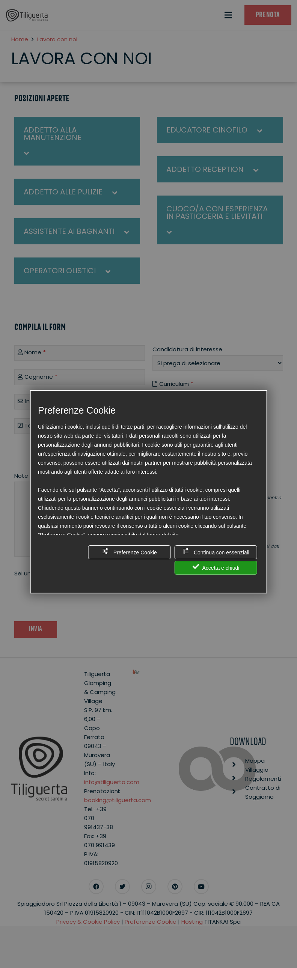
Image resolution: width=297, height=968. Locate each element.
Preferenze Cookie (129, 552)
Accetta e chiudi (215, 567)
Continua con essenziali (215, 552)
